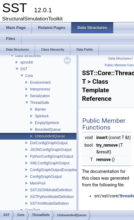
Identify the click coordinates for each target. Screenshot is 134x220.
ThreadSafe (39, 103)
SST (23, 69)
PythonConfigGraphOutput (51, 156)
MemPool (38, 183)
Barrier (40, 109)
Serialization (40, 96)
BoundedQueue (48, 129)
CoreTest (32, 210)
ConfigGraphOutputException (54, 170)
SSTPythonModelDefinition (52, 197)
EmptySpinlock (47, 123)
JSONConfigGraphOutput (51, 150)
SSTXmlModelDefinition (49, 203)
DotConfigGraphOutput (49, 143)
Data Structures (28, 55)
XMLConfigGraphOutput (49, 163)
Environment (40, 82)
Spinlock (42, 116)
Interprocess (40, 89)
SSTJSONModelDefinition (51, 190)
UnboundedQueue (50, 136)
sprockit (26, 62)
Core (29, 76)
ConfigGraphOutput (46, 176)
